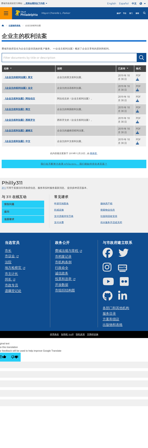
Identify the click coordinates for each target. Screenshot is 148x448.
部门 (131, 13)
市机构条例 (63, 262)
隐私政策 (80, 334)
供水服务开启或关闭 (111, 222)
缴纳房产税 (106, 203)
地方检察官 (13, 267)
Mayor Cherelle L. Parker (55, 13)
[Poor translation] (15, 357)
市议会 (10, 256)
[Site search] (144, 13)
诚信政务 (61, 273)
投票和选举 (63, 278)
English (111, 3)
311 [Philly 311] (4, 187)
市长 (8, 250)
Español (124, 3)
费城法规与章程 (67, 250)
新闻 (137, 13)
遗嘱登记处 (13, 290)
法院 (8, 262)
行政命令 (61, 267)
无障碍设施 (92, 334)
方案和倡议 (111, 319)
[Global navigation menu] (6, 13)
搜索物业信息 (107, 209)
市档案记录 (63, 256)
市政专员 (11, 285)
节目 (124, 13)
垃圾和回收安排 (108, 216)
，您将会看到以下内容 (35, 3)
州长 (8, 279)
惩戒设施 (59, 209)
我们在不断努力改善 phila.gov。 (74, 163)
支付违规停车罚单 (63, 216)
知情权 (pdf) (67, 334)
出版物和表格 (15, 25)
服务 (118, 13)
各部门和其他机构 (116, 307)
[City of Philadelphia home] (28, 13)
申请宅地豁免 (61, 203)
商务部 (93, 153)
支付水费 (59, 222)
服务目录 (109, 313)
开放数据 (61, 284)
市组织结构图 (65, 290)
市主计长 (11, 273)
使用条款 (54, 334)
